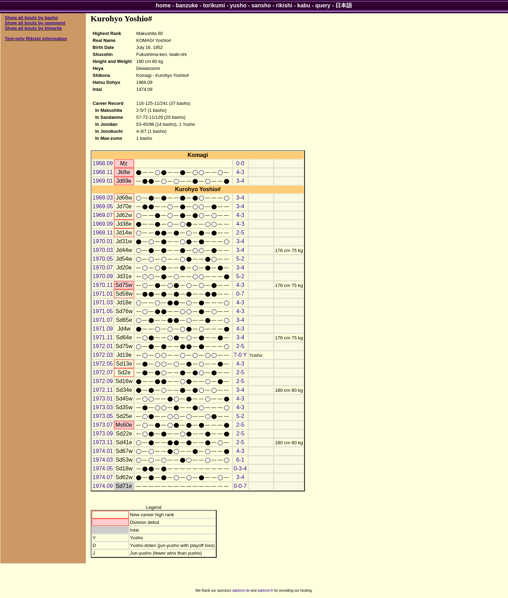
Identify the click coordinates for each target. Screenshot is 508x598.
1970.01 (103, 241)
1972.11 (103, 390)
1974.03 (103, 460)
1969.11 (103, 233)
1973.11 (103, 442)
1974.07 (103, 477)
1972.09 (103, 381)
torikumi (214, 5)
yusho (238, 5)
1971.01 (103, 294)
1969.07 (103, 215)
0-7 (240, 294)
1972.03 (103, 355)
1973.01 (103, 399)
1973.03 (103, 407)
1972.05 (103, 364)
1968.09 (103, 163)
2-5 (240, 233)
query (323, 5)
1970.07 (103, 268)
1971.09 (103, 329)
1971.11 (103, 337)
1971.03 (103, 302)
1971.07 (103, 320)
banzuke (187, 5)
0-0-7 (240, 486)
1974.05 (103, 468)
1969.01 (103, 181)
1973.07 (103, 425)
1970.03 (103, 250)
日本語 (343, 5)
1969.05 (103, 206)
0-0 (240, 163)
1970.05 (103, 259)
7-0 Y (240, 355)
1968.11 (103, 172)
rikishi (284, 5)
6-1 (240, 460)
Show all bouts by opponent (35, 23)
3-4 (240, 181)
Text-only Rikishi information (36, 38)
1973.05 (103, 416)
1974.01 (103, 451)
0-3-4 (240, 468)
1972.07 (103, 372)
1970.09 (103, 276)
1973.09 (103, 434)
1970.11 (103, 285)
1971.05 (103, 311)
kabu (303, 5)
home (163, 5)
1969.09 (103, 224)
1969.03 (103, 198)
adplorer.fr (265, 590)
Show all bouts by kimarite (33, 28)
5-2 (240, 259)
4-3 (240, 172)
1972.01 (103, 346)
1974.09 (103, 486)
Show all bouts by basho (31, 17)
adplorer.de (241, 590)
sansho (261, 5)
